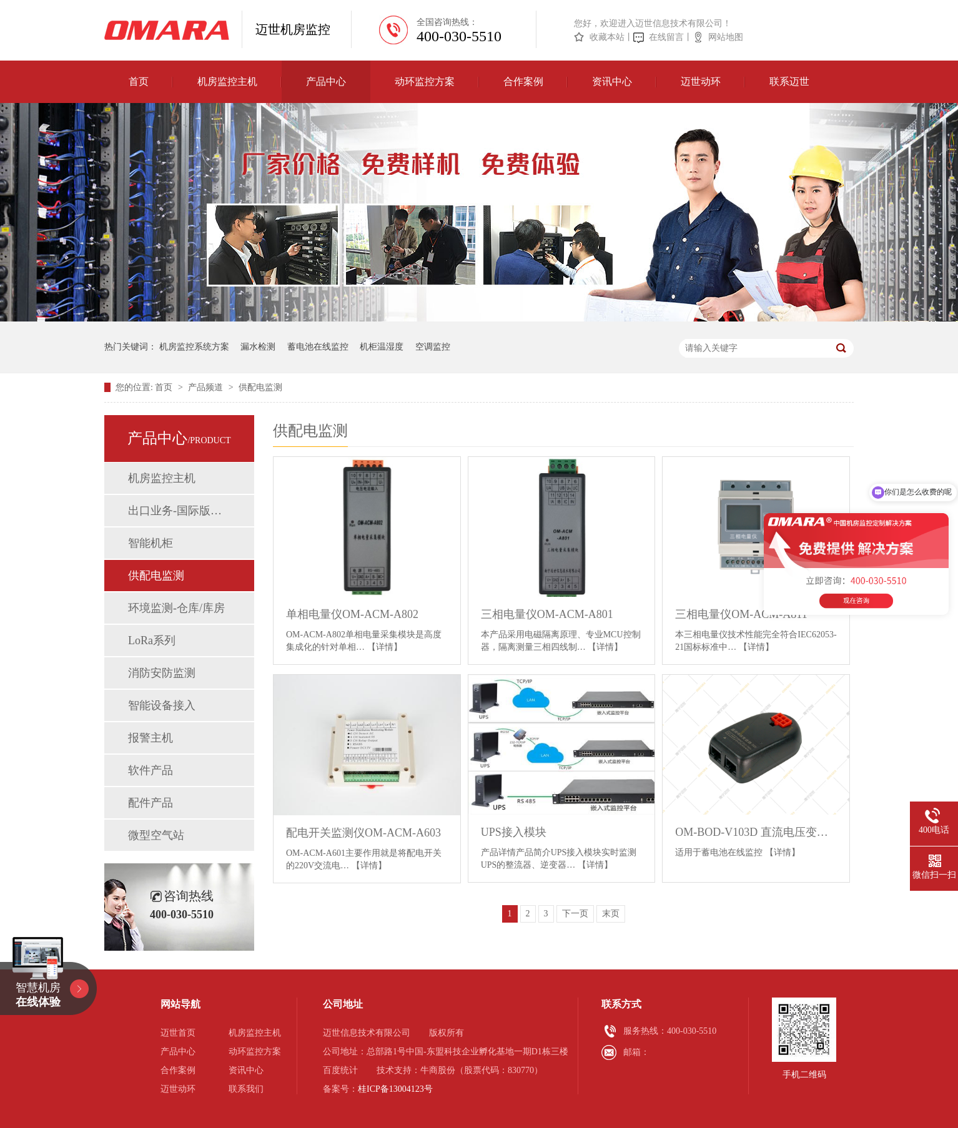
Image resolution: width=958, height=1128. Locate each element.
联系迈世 (789, 81)
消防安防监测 (161, 673)
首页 (139, 81)
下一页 (575, 913)
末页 (611, 913)
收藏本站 (607, 37)
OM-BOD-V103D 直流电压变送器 (756, 832)
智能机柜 (150, 543)
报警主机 (150, 738)
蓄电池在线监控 (317, 346)
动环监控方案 (425, 81)
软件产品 (150, 770)
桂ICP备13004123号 (395, 1089)
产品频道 (206, 387)
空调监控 (432, 346)
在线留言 (666, 37)
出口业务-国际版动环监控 (178, 510)
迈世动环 (701, 81)
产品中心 (326, 81)
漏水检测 (257, 346)
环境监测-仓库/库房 (176, 608)
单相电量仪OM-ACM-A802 (352, 614)
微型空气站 (156, 835)
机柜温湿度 (381, 346)
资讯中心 (612, 81)
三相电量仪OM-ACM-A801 (547, 614)
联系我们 (246, 1089)
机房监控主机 (227, 81)
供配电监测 (260, 387)
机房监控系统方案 (194, 346)
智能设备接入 (161, 705)
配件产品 (150, 803)
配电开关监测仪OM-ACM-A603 (363, 832)
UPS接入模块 (513, 832)
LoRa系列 (151, 640)
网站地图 (725, 37)
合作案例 (523, 81)
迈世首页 (177, 1032)
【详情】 (384, 647)
